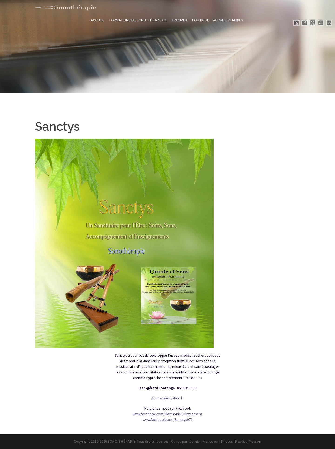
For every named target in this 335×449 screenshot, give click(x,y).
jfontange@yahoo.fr (167, 398)
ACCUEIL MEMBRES (228, 20)
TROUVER (179, 20)
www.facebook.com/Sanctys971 (168, 419)
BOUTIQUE (200, 20)
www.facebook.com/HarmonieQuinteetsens (167, 414)
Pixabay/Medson (248, 441)
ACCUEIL (98, 20)
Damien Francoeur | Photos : (212, 441)
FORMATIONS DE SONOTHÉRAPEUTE (138, 20)
